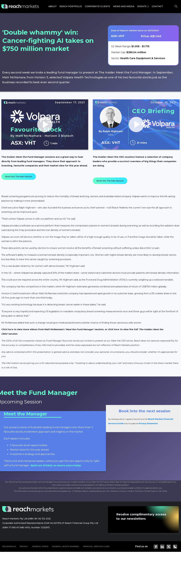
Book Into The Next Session (18, 176)
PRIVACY (24, 546)
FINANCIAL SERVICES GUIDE (96, 546)
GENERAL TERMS (40, 546)
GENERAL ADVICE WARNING (65, 546)
